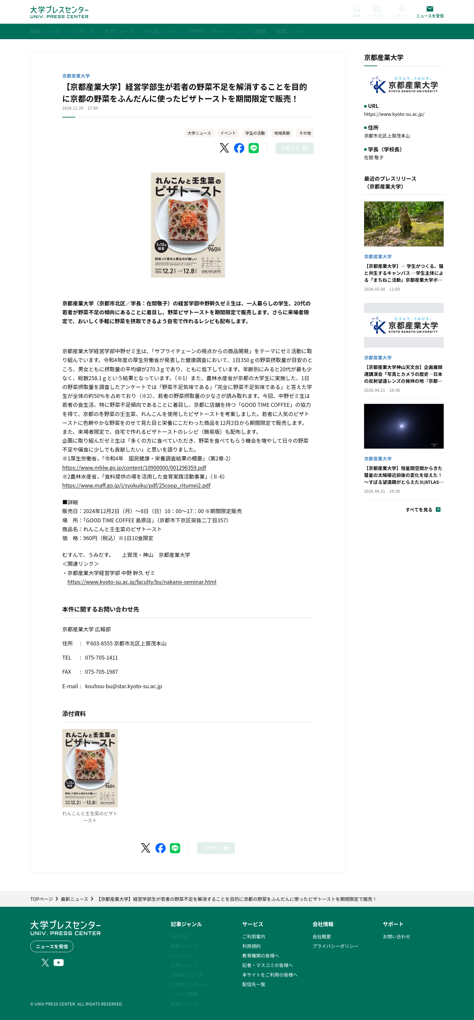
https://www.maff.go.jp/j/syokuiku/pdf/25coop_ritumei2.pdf (136, 485)
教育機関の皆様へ (260, 955)
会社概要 (321, 936)
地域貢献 (282, 133)
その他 (305, 133)
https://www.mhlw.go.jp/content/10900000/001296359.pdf (134, 467)
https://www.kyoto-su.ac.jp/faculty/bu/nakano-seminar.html (142, 582)
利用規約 (251, 946)
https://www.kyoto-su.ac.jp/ (394, 114)
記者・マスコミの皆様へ (267, 965)
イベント (228, 133)
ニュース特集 (184, 993)
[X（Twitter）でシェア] (225, 148)
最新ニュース (184, 946)
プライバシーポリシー (335, 946)
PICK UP (179, 936)
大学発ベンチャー (189, 984)
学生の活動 (255, 133)
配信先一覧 (253, 984)
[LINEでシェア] (254, 148)
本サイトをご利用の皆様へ (270, 974)
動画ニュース (184, 1003)
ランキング (182, 955)
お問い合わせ (396, 936)
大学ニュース (199, 133)
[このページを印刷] (295, 148)
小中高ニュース (187, 974)
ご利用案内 (253, 936)
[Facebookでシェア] (239, 148)
